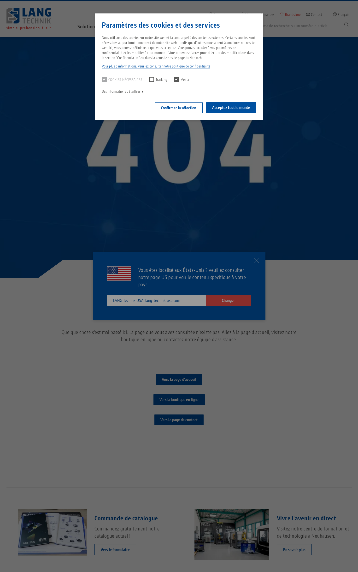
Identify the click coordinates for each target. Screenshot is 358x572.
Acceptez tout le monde (231, 107)
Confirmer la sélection (178, 107)
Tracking (158, 79)
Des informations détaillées (121, 91)
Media (181, 79)
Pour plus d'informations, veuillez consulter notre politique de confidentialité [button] (156, 66)
